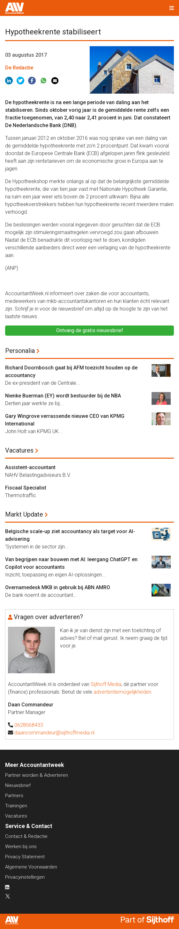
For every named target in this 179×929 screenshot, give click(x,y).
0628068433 (28, 725)
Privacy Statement (25, 857)
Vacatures (19, 450)
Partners (14, 795)
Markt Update (24, 514)
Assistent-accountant (30, 467)
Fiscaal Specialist (25, 488)
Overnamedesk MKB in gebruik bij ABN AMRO (57, 587)
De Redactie (19, 68)
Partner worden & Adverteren (36, 775)
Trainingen (16, 806)
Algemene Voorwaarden (31, 867)
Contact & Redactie (26, 836)
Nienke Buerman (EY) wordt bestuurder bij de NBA (63, 396)
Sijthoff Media (106, 684)
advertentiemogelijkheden (122, 692)
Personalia (20, 350)
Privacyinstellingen (25, 877)
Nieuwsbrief (18, 785)
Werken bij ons (21, 846)
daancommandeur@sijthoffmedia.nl (54, 733)
